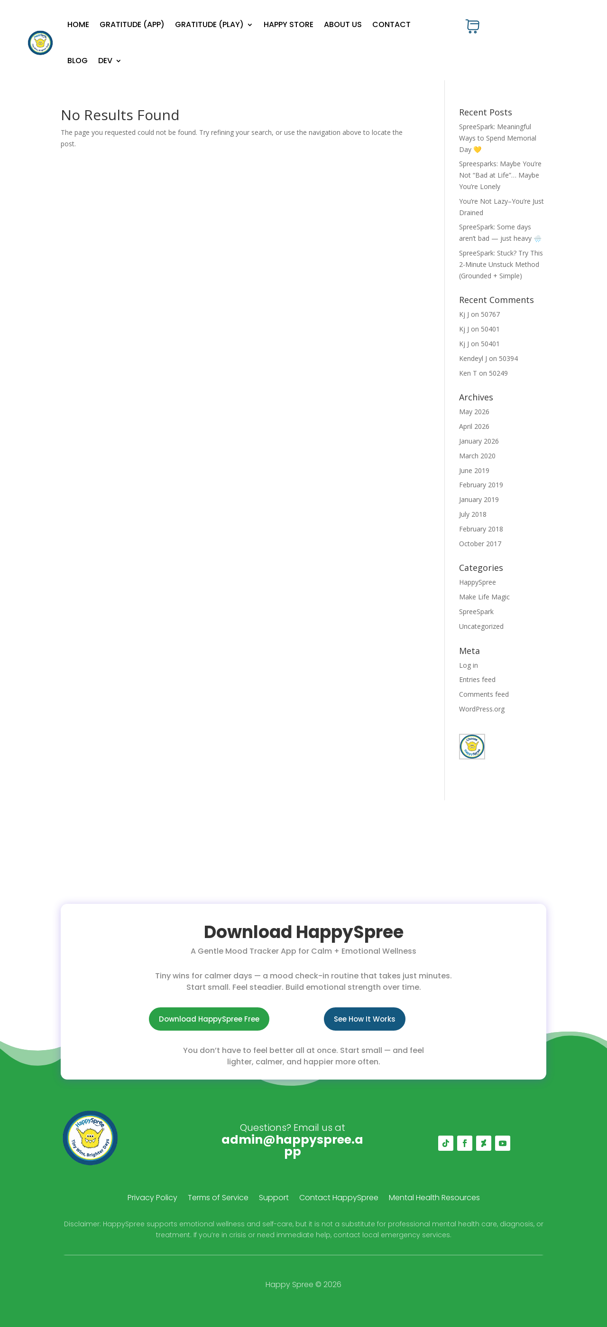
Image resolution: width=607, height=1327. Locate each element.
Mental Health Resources (434, 1198)
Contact (391, 24)
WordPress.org (482, 708)
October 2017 (480, 543)
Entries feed (477, 679)
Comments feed (484, 694)
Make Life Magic (484, 596)
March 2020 (477, 455)
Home (78, 24)
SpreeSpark (476, 611)
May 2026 (474, 411)
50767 (490, 314)
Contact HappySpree (338, 1198)
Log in (468, 665)
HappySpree (477, 582)
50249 (498, 373)
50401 (490, 328)
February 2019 (481, 484)
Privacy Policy (152, 1198)
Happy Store (288, 24)
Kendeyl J (473, 358)
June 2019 (474, 470)
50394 (508, 358)
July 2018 (473, 514)
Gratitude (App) (132, 24)
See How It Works (364, 1019)
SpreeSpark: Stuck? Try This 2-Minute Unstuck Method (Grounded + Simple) (501, 264)
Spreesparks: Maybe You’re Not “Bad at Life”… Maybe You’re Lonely (500, 175)
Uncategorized (481, 626)
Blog (77, 60)
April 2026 (474, 426)
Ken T (468, 373)
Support (274, 1198)
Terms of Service (218, 1198)
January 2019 (479, 499)
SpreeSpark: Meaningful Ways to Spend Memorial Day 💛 (497, 138)
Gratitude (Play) (209, 24)
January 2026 (479, 440)
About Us (343, 24)
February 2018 (481, 528)
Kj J (464, 314)
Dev (105, 60)
